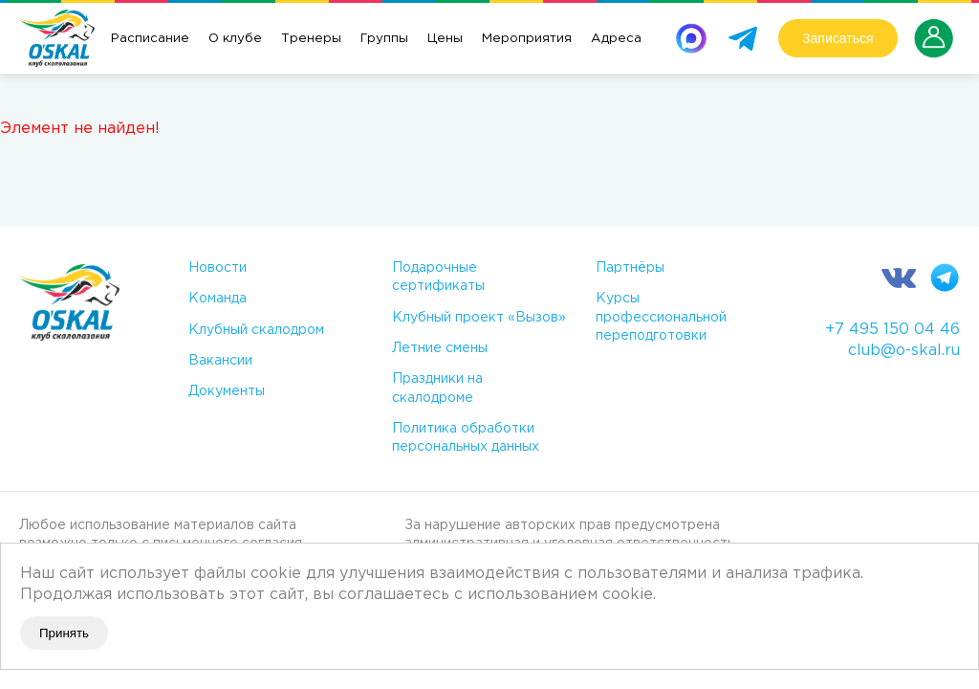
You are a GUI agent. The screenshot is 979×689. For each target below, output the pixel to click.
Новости (217, 268)
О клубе (235, 38)
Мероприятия (527, 38)
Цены (445, 38)
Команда (217, 298)
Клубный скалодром (256, 330)
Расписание (150, 38)
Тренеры (311, 38)
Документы (226, 391)
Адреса (616, 38)
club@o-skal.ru (904, 351)
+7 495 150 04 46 (892, 329)
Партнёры (630, 268)
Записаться (837, 38)
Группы (384, 38)
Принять (64, 633)
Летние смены (440, 348)
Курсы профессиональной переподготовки (661, 317)
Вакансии (220, 361)
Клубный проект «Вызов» (479, 317)
